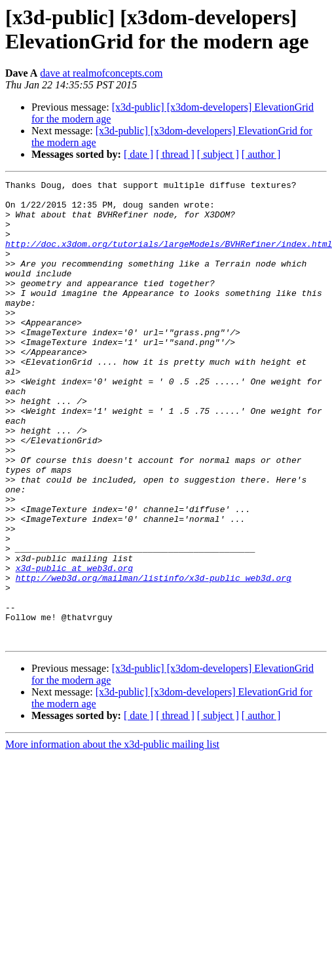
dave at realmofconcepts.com (101, 73)
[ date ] (138, 154)
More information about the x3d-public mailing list (112, 836)
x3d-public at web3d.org (74, 646)
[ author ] (261, 154)
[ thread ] (175, 154)
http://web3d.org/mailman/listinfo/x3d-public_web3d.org (153, 658)
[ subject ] (218, 154)
